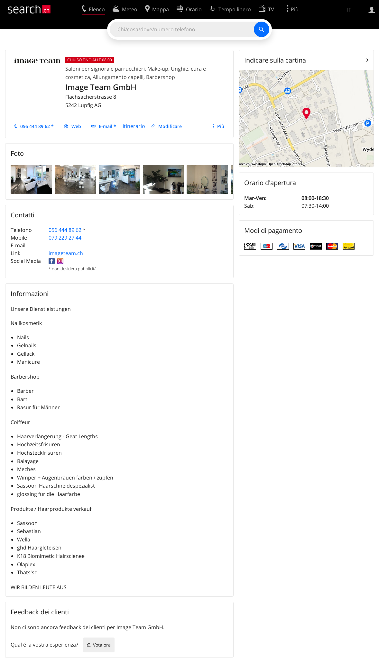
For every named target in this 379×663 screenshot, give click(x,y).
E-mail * (107, 126)
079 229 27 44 (65, 237)
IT (349, 9)
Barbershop (160, 77)
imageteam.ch (66, 253)
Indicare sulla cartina (275, 60)
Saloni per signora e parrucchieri (105, 68)
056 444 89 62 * (37, 126)
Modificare (170, 126)
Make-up (157, 68)
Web (76, 126)
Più (220, 126)
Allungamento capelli (118, 77)
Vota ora (102, 645)
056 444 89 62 (65, 229)
